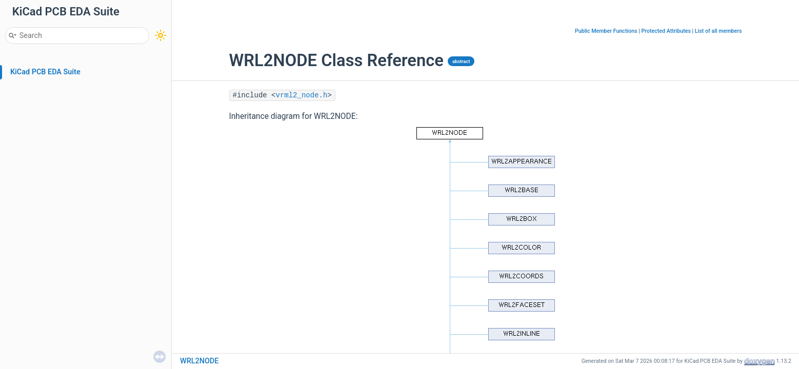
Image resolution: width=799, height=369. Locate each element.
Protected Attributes (666, 31)
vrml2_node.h (302, 95)
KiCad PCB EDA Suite (45, 72)
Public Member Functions (606, 31)
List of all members (718, 31)
